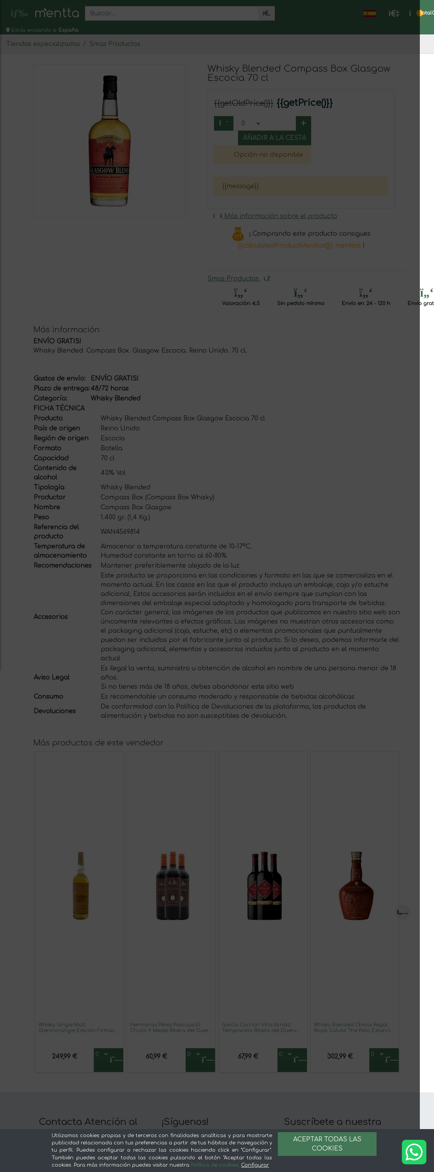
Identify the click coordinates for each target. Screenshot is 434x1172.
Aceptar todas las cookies (327, 1144)
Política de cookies (214, 1165)
